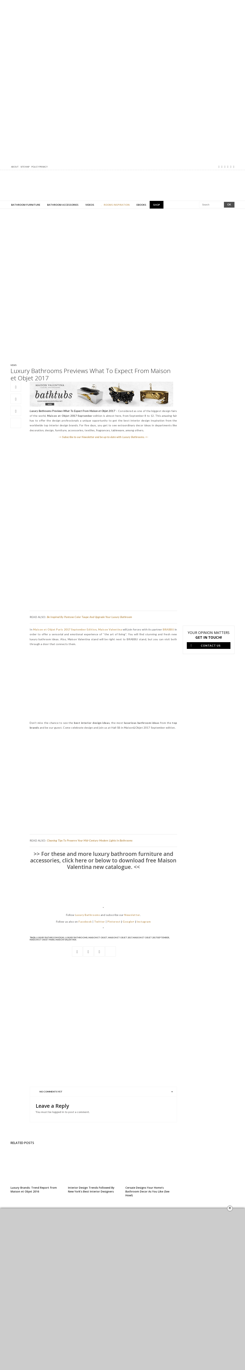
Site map (24, 166)
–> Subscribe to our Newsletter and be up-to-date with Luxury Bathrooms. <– (103, 437)
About (15, 166)
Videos (89, 204)
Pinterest (114, 921)
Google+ (129, 921)
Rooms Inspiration (115, 205)
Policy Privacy (39, 166)
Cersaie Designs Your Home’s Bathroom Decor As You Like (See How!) (147, 1191)
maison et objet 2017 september (151, 937)
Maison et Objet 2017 (120, 937)
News (13, 365)
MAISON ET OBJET (97, 937)
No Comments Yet (50, 1091)
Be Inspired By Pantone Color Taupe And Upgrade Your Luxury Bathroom (89, 617)
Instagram (144, 921)
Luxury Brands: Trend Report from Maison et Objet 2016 (34, 1189)
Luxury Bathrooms (76, 937)
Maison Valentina (66, 939)
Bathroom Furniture (25, 204)
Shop (156, 204)
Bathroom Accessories (62, 204)
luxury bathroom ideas (50, 937)
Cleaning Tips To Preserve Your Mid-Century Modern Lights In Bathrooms (89, 840)
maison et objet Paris (42, 939)
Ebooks (141, 204)
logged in (58, 1112)
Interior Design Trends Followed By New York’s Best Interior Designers (91, 1189)
